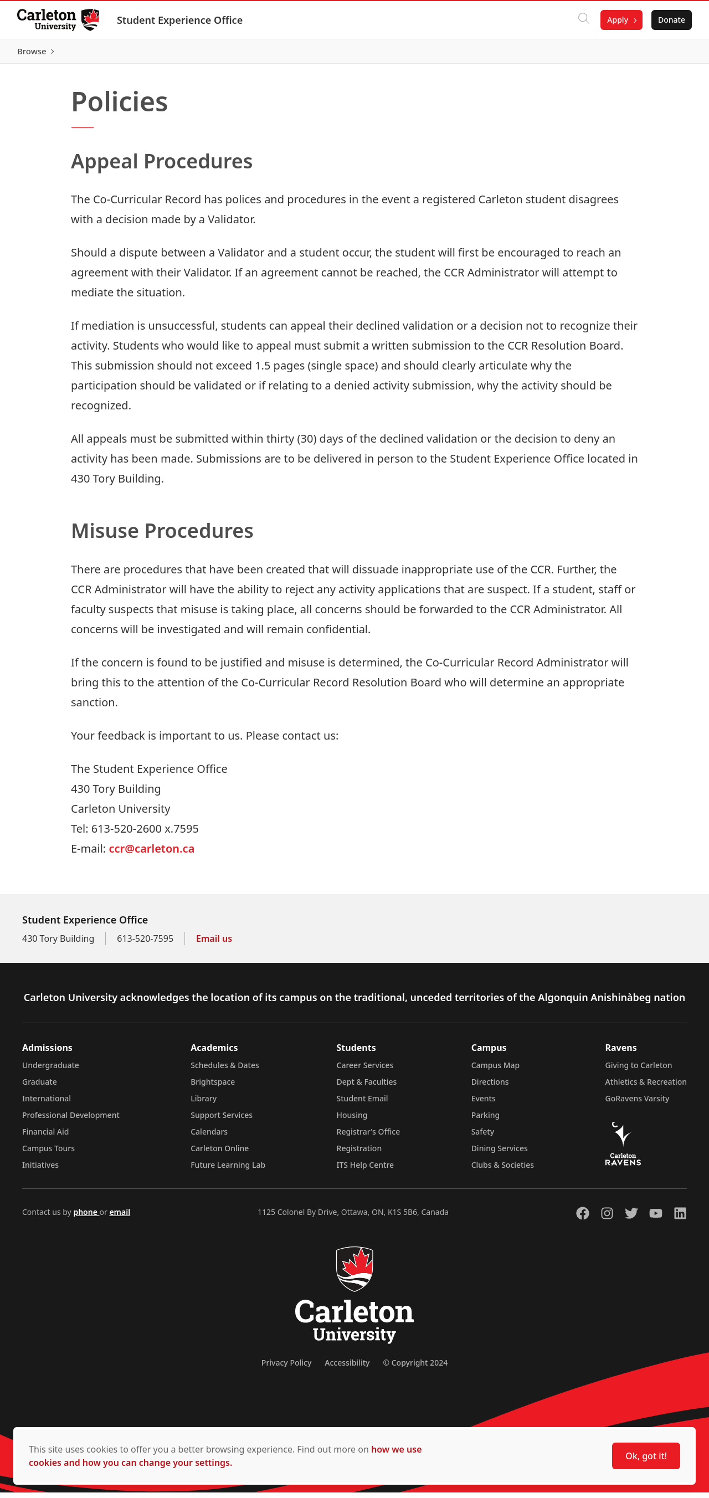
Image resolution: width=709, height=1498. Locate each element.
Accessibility (347, 1368)
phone (86, 1217)
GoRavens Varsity (637, 1104)
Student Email (362, 1104)
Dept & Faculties (367, 1087)
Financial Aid (45, 1137)
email (119, 1217)
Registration (359, 1153)
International (46, 1104)
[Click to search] (583, 20)
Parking (485, 1120)
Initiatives (40, 1170)
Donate (671, 19)
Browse (670, 53)
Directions (490, 1087)
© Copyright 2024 (415, 1368)
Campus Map (495, 1070)
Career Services (365, 1070)
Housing (352, 1120)
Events (483, 1104)
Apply (617, 19)
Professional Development (71, 1120)
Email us (214, 944)
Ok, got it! (646, 1456)
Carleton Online (220, 1153)
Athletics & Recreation (646, 1087)
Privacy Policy (286, 1368)
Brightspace (213, 1087)
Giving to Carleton (638, 1070)
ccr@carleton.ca (151, 854)
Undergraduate (50, 1070)
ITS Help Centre (365, 1170)
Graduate (39, 1087)
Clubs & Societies (502, 1170)
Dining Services (499, 1153)
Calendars (209, 1137)
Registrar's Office (368, 1137)
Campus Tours (48, 1153)
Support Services (222, 1120)
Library (204, 1104)
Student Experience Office (180, 20)
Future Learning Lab (228, 1170)
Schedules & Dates (225, 1070)
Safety (483, 1137)
